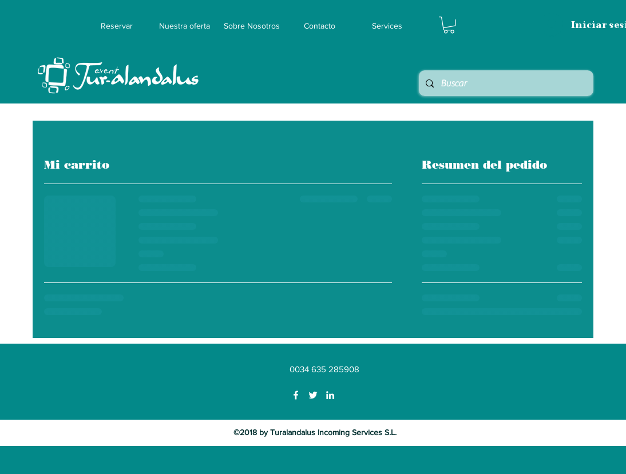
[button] (449, 25)
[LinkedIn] (330, 395)
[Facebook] (296, 395)
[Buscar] (505, 83)
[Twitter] (313, 395)
